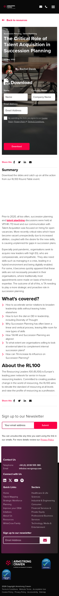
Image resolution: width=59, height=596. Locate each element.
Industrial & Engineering (43, 500)
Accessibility (32, 592)
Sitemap (42, 592)
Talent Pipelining (30, 33)
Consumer (36, 504)
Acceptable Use (39, 589)
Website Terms (25, 589)
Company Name (39, 90)
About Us (7, 515)
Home (6, 493)
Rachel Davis (28, 69)
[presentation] (28, 135)
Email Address (11, 104)
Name (6, 90)
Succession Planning (12, 33)
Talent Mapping (10, 496)
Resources (8, 519)
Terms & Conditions (10, 589)
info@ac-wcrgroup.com (30, 468)
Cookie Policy (7, 592)
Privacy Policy (20, 121)
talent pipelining (16, 220)
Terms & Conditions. (36, 121)
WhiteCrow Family (11, 523)
